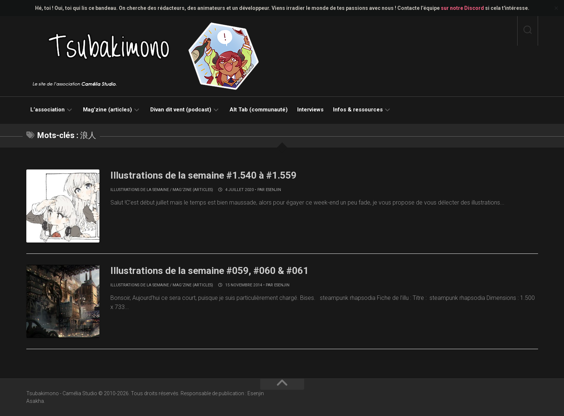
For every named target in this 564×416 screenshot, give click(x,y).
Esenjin (273, 189)
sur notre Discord (462, 8)
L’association (47, 109)
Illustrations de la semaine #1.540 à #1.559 (203, 175)
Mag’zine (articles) (107, 109)
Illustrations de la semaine (139, 189)
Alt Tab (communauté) (259, 109)
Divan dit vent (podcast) (180, 109)
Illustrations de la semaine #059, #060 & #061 (209, 270)
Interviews (310, 109)
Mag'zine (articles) (193, 189)
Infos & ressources (358, 109)
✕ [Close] (556, 8)
